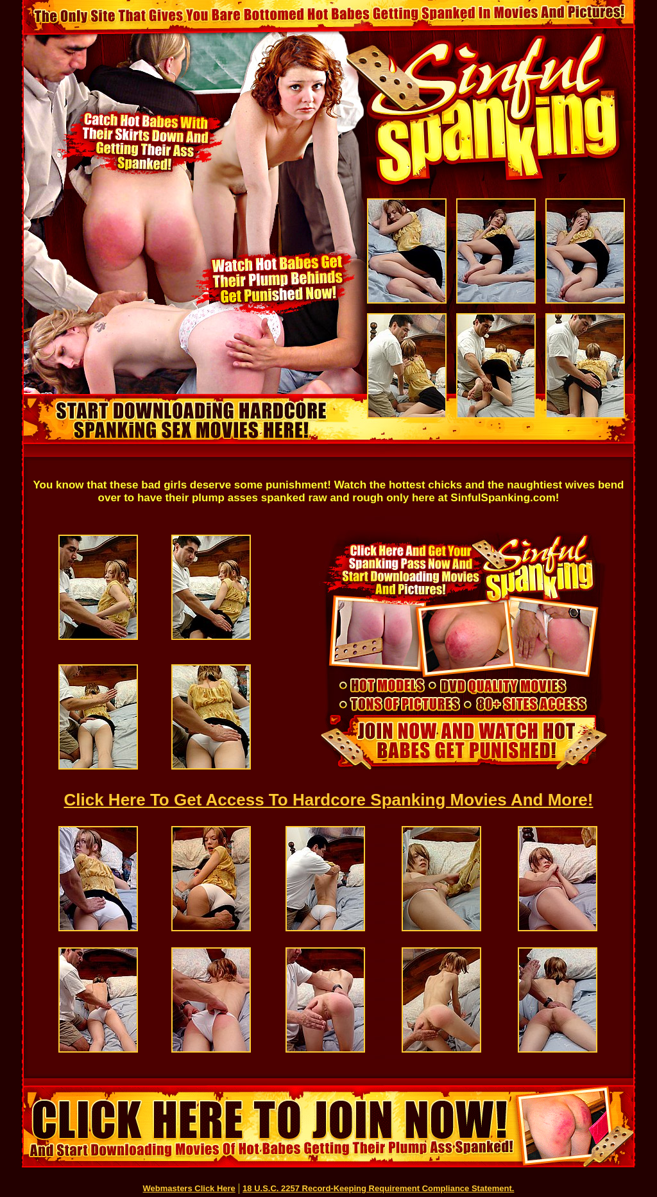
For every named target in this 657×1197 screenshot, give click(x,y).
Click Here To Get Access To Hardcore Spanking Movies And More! (328, 799)
